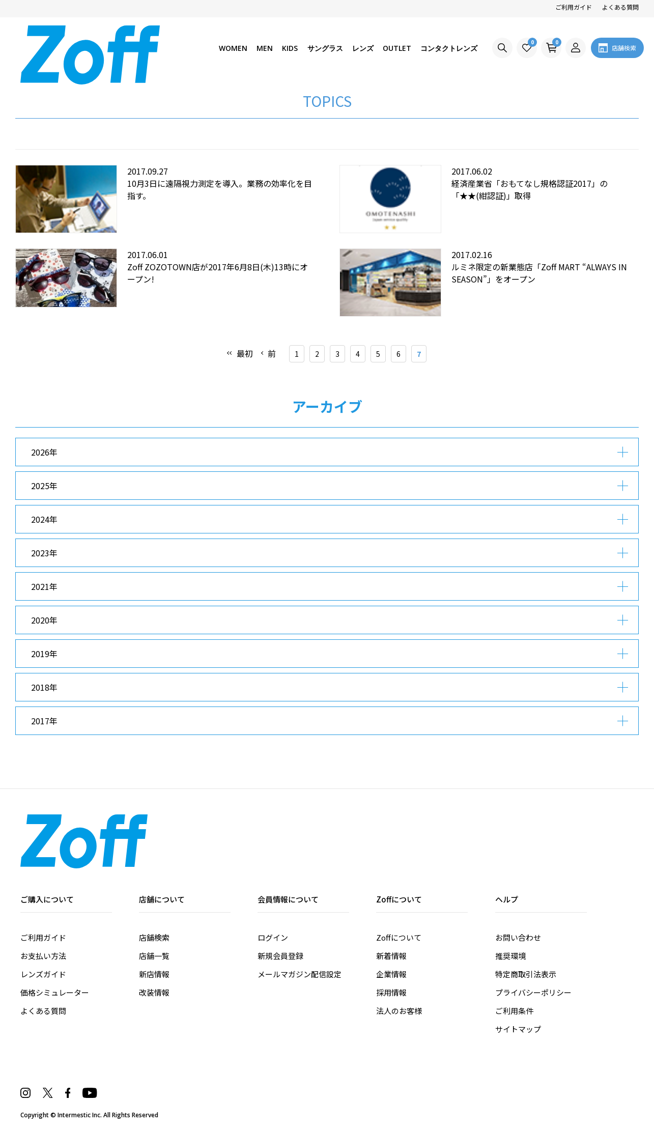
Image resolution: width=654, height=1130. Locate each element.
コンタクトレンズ (448, 48)
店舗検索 (154, 937)
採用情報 (391, 992)
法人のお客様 (399, 1010)
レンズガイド (43, 974)
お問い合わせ (518, 937)
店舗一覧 (154, 955)
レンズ (362, 48)
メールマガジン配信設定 (300, 974)
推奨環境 (510, 955)
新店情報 (154, 974)
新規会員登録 (280, 955)
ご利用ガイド (573, 7)
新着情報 (391, 955)
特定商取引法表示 (525, 974)
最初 (245, 353)
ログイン (273, 937)
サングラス (324, 48)
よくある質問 (620, 7)
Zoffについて (398, 937)
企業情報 (391, 974)
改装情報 (154, 992)
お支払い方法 (43, 955)
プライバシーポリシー (533, 992)
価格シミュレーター (54, 992)
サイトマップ (518, 1029)
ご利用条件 (514, 1010)
